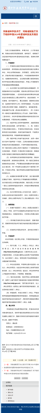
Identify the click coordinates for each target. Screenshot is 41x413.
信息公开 (10, 395)
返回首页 (17, 378)
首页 (5, 23)
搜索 (27, 1)
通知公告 (10, 392)
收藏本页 (32, 360)
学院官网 (35, 1)
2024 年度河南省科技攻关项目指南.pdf (20, 345)
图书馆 (10, 398)
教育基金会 (11, 401)
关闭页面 (24, 378)
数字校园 (10, 389)
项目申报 (12, 23)
